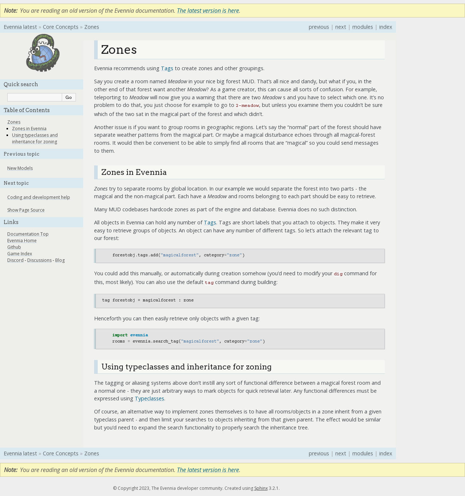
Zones (91, 26)
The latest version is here (208, 11)
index (385, 26)
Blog (60, 260)
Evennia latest (20, 26)
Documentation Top (28, 234)
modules (362, 26)
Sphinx (261, 488)
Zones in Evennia (29, 128)
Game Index (19, 254)
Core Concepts (60, 26)
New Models (20, 168)
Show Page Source (26, 210)
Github (14, 247)
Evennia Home (22, 240)
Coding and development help (38, 197)
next (340, 26)
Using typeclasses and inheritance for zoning (35, 138)
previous (319, 26)
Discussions (39, 260)
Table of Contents (27, 110)
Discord (15, 260)
